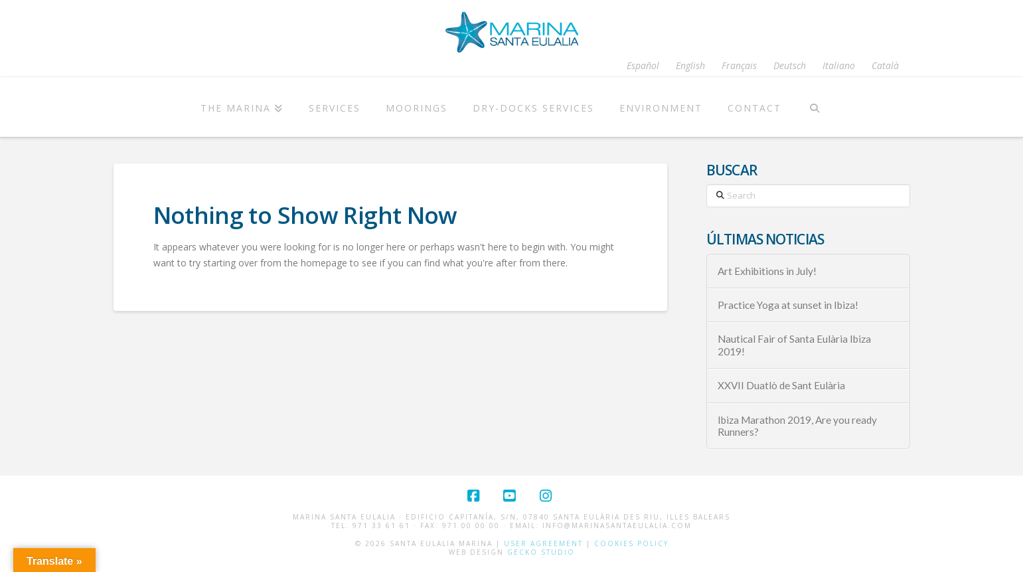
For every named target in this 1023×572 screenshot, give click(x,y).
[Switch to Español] (643, 65)
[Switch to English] (690, 65)
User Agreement (543, 543)
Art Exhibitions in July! (767, 271)
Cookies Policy (631, 543)
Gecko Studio (541, 552)
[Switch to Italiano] (839, 65)
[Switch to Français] (739, 65)
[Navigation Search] (815, 107)
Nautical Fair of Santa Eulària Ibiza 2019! (794, 345)
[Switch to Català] (885, 65)
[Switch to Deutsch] (790, 65)
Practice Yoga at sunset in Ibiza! (788, 305)
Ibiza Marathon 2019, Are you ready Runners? (797, 426)
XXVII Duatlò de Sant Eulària (781, 385)
